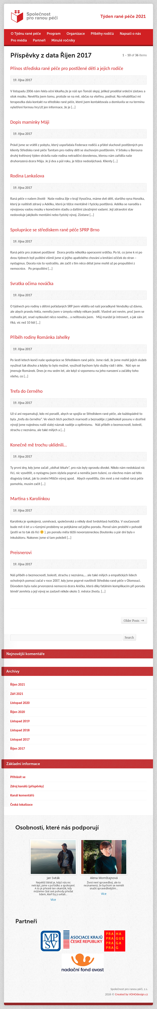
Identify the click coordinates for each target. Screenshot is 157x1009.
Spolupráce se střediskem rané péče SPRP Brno (55, 230)
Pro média (19, 40)
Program (54, 34)
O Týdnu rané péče (26, 34)
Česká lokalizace (21, 805)
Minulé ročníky (63, 40)
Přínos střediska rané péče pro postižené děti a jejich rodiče (66, 68)
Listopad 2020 (20, 703)
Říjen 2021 (17, 684)
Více (53, 900)
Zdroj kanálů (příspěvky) (27, 786)
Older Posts (134, 620)
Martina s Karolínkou (30, 498)
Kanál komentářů (22, 795)
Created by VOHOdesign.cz (131, 994)
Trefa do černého (26, 391)
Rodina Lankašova (27, 176)
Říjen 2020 (17, 712)
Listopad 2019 (20, 721)
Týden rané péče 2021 (123, 16)
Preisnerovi (21, 552)
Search (129, 637)
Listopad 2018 (20, 730)
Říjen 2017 (17, 748)
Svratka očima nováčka (31, 283)
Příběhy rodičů (102, 34)
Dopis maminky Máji (29, 122)
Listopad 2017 (20, 739)
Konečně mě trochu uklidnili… (38, 445)
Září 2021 (16, 694)
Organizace (76, 34)
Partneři (39, 40)
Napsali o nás (130, 34)
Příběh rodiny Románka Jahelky (40, 337)
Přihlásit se (17, 777)
